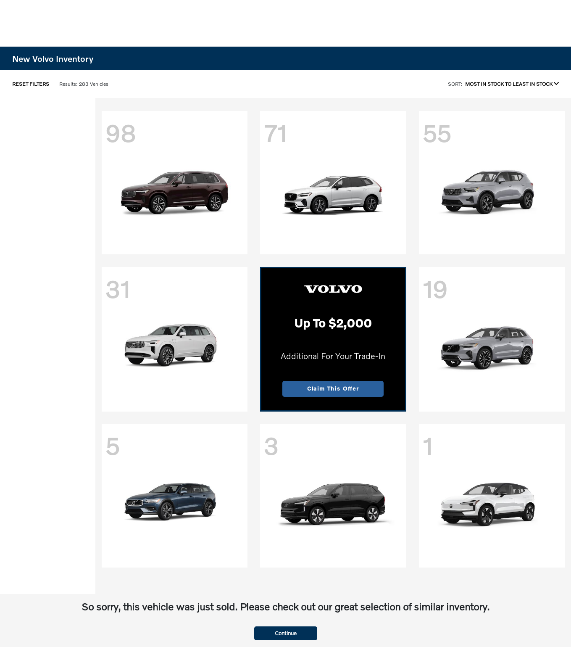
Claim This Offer (333, 388)
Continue (286, 633)
